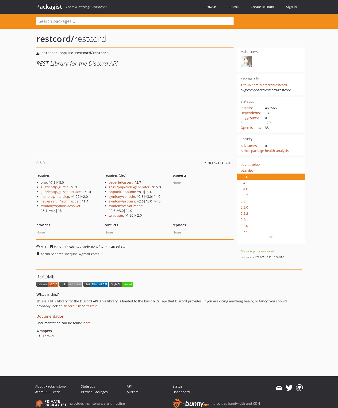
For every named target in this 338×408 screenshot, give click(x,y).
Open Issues (250, 127)
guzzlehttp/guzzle (55, 187)
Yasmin (91, 306)
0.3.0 (244, 207)
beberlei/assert (121, 182)
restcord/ (55, 38)
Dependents (250, 113)
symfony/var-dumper (125, 206)
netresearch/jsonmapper (60, 201)
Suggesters (249, 117)
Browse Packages (94, 392)
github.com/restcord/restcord (264, 85)
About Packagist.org (50, 386)
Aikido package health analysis (265, 150)
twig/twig (116, 215)
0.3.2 (244, 195)
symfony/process (122, 201)
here (87, 323)
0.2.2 (244, 213)
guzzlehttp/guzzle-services (61, 192)
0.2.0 (244, 225)
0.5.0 (244, 176)
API (129, 386)
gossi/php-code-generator (129, 187)
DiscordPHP (72, 306)
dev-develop (250, 164)
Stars (245, 122)
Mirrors (132, 392)
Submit (233, 6)
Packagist (49, 6)
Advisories (249, 145)
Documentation (50, 316)
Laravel (48, 336)
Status (177, 386)
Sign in (291, 6)
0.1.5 (244, 232)
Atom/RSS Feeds (48, 392)
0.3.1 (244, 201)
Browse (210, 6)
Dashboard (181, 392)
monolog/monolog (55, 196)
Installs (246, 108)
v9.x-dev (247, 170)
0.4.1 (244, 183)
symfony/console (122, 196)
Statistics (88, 386)
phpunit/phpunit (122, 192)
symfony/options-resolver (61, 206)
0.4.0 (244, 189)
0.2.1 (244, 219)
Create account (262, 6)
